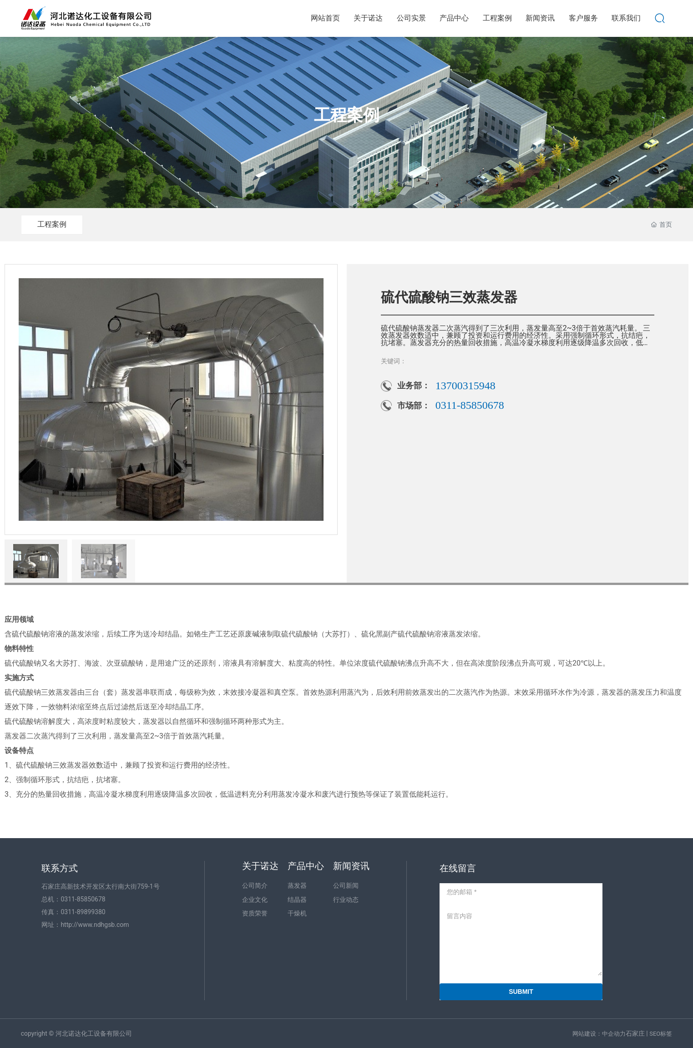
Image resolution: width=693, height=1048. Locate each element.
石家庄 (635, 1033)
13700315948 (465, 386)
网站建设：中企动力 (599, 1033)
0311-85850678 (469, 405)
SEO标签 (660, 1033)
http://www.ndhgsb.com (95, 924)
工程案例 (346, 115)
